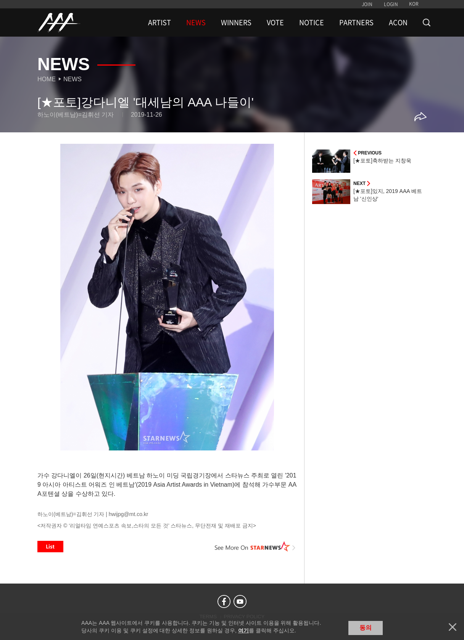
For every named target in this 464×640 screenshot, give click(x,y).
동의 (365, 627)
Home (46, 79)
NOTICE (311, 22)
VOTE (275, 22)
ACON (398, 22)
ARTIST (159, 22)
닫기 (452, 627)
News (72, 79)
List (50, 546)
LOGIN (391, 4)
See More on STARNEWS (255, 546)
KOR (414, 4)
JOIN (367, 4)
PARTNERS (356, 22)
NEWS (196, 22)
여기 (243, 630)
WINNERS (236, 22)
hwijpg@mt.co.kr (128, 514)
